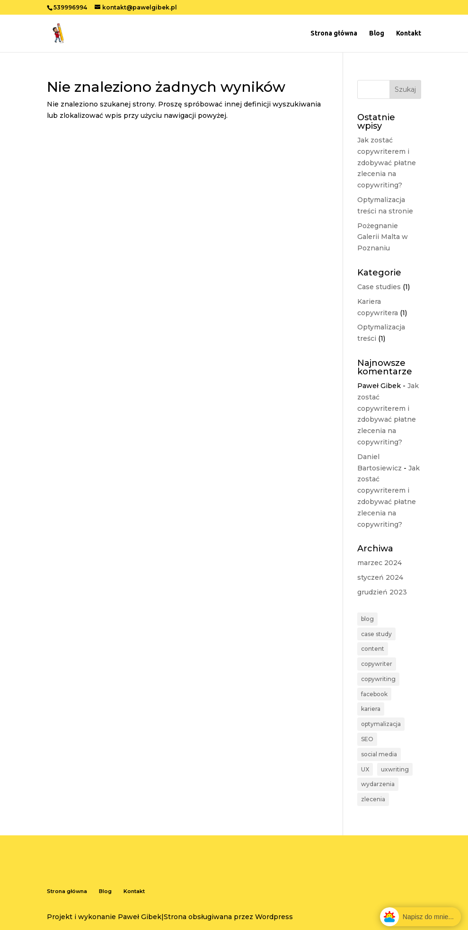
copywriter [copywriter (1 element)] (376, 663)
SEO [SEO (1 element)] (367, 739)
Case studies (379, 287)
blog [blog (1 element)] (367, 618)
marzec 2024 (379, 562)
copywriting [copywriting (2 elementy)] (378, 678)
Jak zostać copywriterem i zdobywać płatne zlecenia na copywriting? (386, 162)
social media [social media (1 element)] (379, 754)
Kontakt (408, 33)
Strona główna (333, 33)
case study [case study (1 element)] (376, 634)
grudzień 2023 (382, 592)
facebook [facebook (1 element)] (374, 694)
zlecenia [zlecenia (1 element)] (373, 799)
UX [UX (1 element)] (365, 769)
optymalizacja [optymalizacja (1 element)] (381, 723)
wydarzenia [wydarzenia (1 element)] (378, 784)
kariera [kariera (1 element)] (370, 708)
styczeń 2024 (380, 577)
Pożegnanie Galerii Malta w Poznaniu (382, 237)
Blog (376, 33)
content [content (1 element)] (372, 648)
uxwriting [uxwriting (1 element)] (395, 769)
